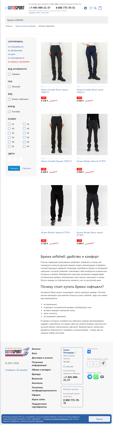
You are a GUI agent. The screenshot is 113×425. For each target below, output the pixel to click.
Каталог (36, 348)
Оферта (36, 394)
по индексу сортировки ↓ (19, 62)
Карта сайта (38, 399)
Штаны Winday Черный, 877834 (91, 161)
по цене (11, 54)
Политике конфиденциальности (56, 419)
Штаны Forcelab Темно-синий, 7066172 (90, 91)
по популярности (16, 47)
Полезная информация (39, 364)
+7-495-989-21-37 (39, 7)
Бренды (36, 373)
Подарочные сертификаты (39, 405)
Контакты (37, 382)
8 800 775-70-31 (65, 7)
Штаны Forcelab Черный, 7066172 (56, 161)
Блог (34, 353)
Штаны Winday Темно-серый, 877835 (90, 233)
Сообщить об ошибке (16, 369)
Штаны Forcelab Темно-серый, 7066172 (54, 91)
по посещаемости (16, 58)
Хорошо (99, 419)
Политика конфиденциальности (44, 389)
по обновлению (15, 50)
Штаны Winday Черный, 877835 (55, 232)
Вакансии (37, 378)
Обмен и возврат (41, 369)
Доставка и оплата (42, 357)
